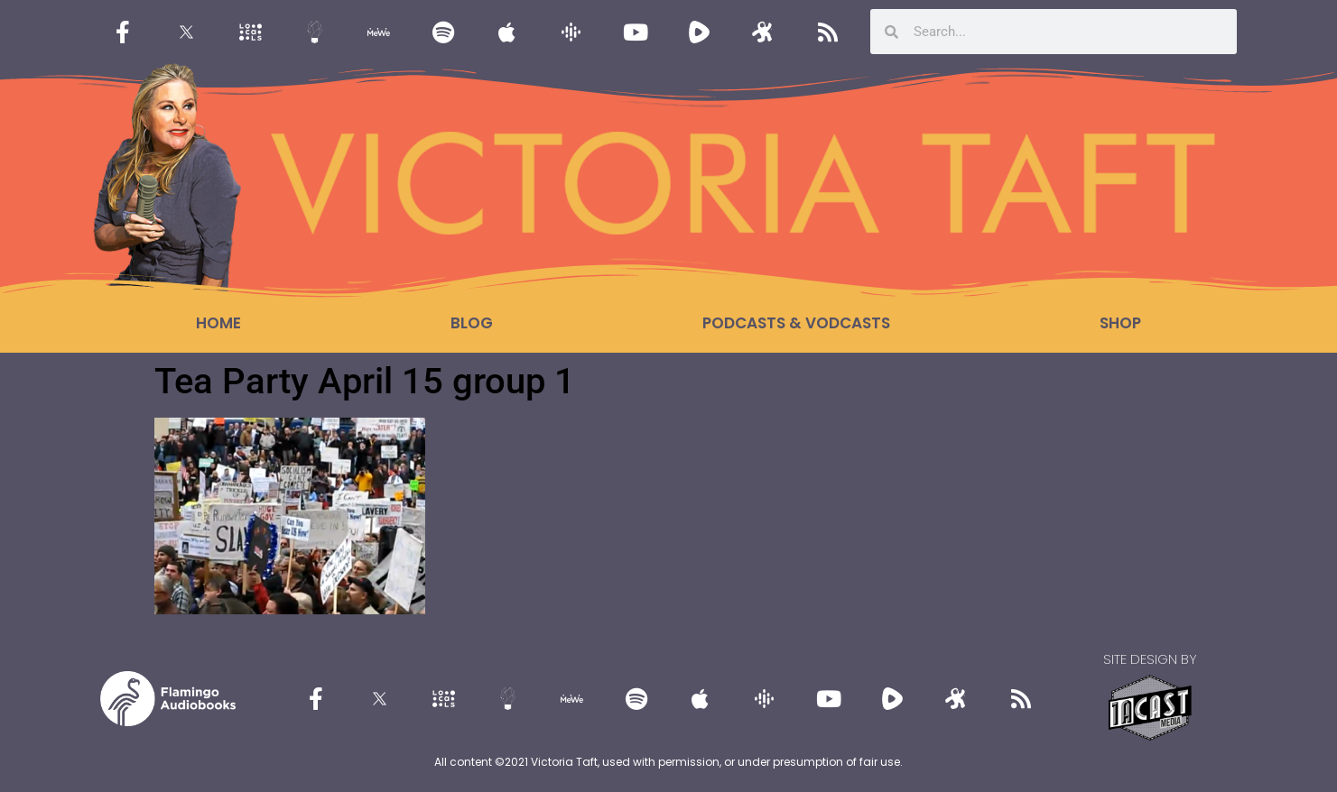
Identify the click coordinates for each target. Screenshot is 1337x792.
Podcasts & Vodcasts (796, 323)
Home (218, 323)
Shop (1120, 323)
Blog (471, 323)
